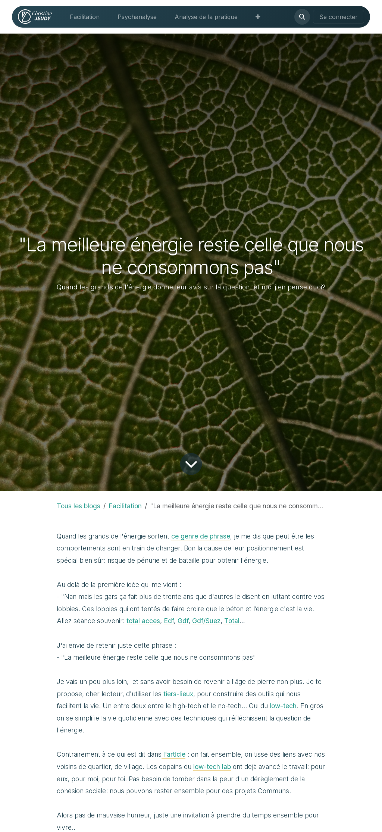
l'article (173, 754)
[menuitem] (85, 16)
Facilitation (125, 506)
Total (231, 621)
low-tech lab (212, 766)
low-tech (283, 706)
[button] (302, 17)
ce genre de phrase (200, 536)
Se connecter (338, 17)
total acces (143, 621)
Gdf (183, 621)
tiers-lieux (178, 694)
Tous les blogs (78, 506)
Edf (169, 621)
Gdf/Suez (206, 621)
